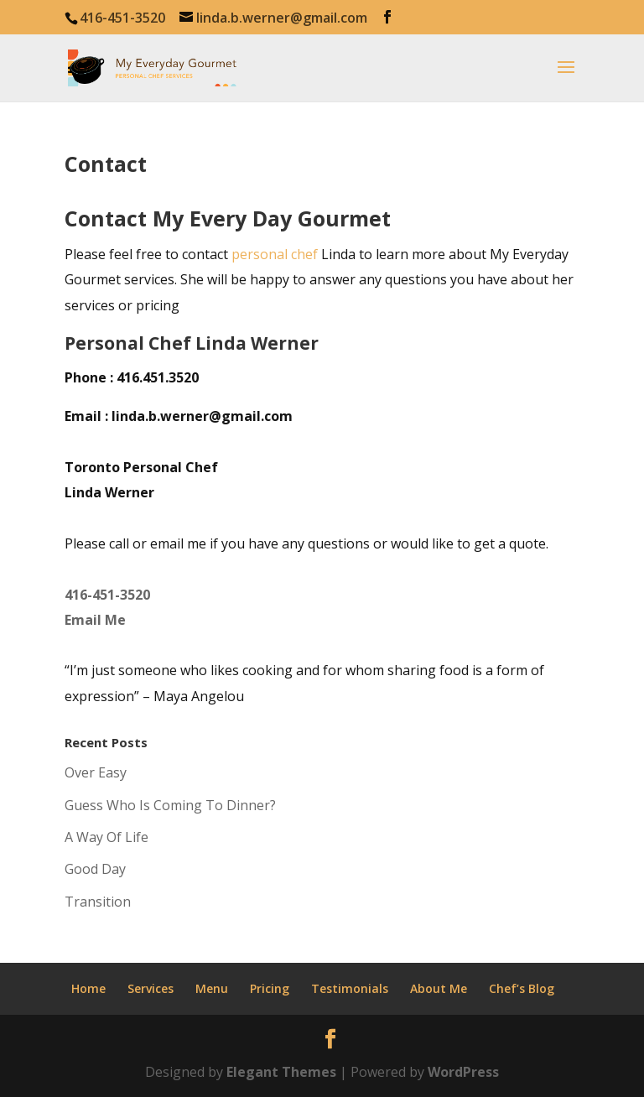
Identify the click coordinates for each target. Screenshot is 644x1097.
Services (150, 988)
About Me (438, 988)
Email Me (95, 620)
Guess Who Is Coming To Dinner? (170, 805)
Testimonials (349, 988)
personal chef (274, 254)
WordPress (463, 1072)
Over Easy (96, 772)
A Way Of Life (106, 837)
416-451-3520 (107, 594)
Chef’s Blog (521, 988)
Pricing (269, 988)
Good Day (95, 869)
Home (88, 988)
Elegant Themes (281, 1072)
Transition (98, 901)
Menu (211, 988)
